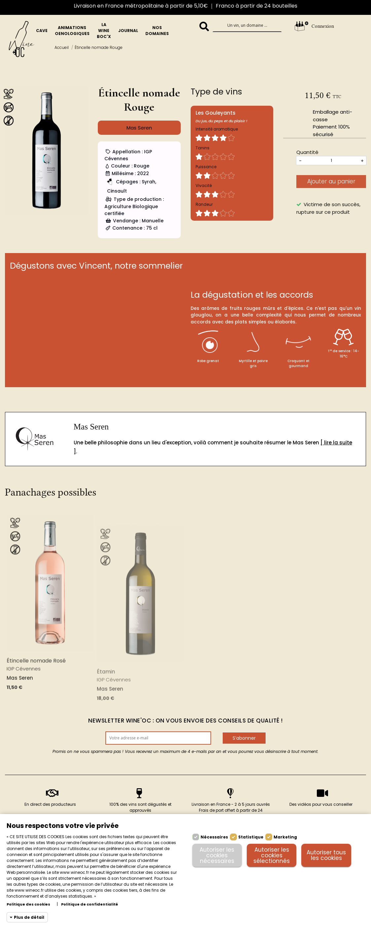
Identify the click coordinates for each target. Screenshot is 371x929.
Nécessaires (214, 837)
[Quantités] (331, 160)
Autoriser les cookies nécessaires (217, 855)
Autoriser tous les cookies (326, 855)
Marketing (285, 837)
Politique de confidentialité (89, 904)
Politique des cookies (28, 904)
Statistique (250, 837)
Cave (42, 30)
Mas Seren (91, 426)
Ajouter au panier (331, 181)
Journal (128, 30)
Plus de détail (29, 917)
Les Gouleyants (216, 112)
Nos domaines (157, 30)
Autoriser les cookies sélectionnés (271, 855)
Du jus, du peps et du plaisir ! (221, 121)
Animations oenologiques (72, 30)
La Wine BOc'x (104, 30)
